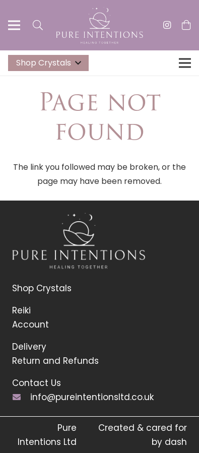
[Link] (99, 25)
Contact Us (36, 383)
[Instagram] (167, 25)
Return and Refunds (55, 361)
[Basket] (186, 25)
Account (30, 324)
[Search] (38, 25)
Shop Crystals (42, 288)
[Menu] (14, 25)
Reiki (21, 310)
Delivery (29, 347)
